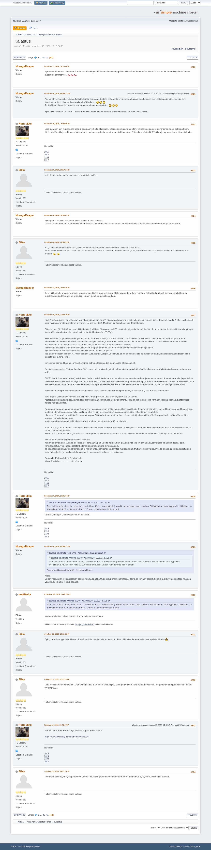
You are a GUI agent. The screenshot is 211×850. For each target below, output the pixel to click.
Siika (21, 170)
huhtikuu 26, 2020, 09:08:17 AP (57, 546)
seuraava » (191, 49)
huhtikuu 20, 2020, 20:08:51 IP (57, 242)
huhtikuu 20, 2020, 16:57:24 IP (57, 170)
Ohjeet (171, 847)
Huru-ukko (25, 123)
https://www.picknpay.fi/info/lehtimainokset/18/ (67, 736)
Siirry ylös (19, 815)
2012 (46, 160)
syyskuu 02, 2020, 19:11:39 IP (56, 634)
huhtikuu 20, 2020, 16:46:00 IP (57, 124)
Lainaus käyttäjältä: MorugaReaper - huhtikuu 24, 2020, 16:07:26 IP (79, 502)
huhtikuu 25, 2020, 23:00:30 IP (57, 315)
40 (44, 57)
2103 (46, 157)
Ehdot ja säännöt (182, 847)
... (41, 57)
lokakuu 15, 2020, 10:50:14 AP (56, 679)
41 (47, 57)
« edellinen (177, 49)
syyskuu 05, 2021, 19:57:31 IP (56, 771)
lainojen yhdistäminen (84, 624)
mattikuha (24, 594)
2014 (46, 155)
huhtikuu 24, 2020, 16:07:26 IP (57, 288)
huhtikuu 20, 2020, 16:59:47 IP (57, 215)
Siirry (153, 828)
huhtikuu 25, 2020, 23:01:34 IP (57, 496)
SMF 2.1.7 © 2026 (18, 847)
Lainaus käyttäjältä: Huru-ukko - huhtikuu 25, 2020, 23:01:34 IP (77, 553)
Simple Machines (33, 847)
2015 (46, 152)
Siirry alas (19, 58)
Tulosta (192, 58)
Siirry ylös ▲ (195, 847)
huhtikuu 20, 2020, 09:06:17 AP (57, 93)
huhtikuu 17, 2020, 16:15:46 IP (57, 66)
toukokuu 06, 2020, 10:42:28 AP (57, 594)
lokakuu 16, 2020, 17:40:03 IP (56, 725)
